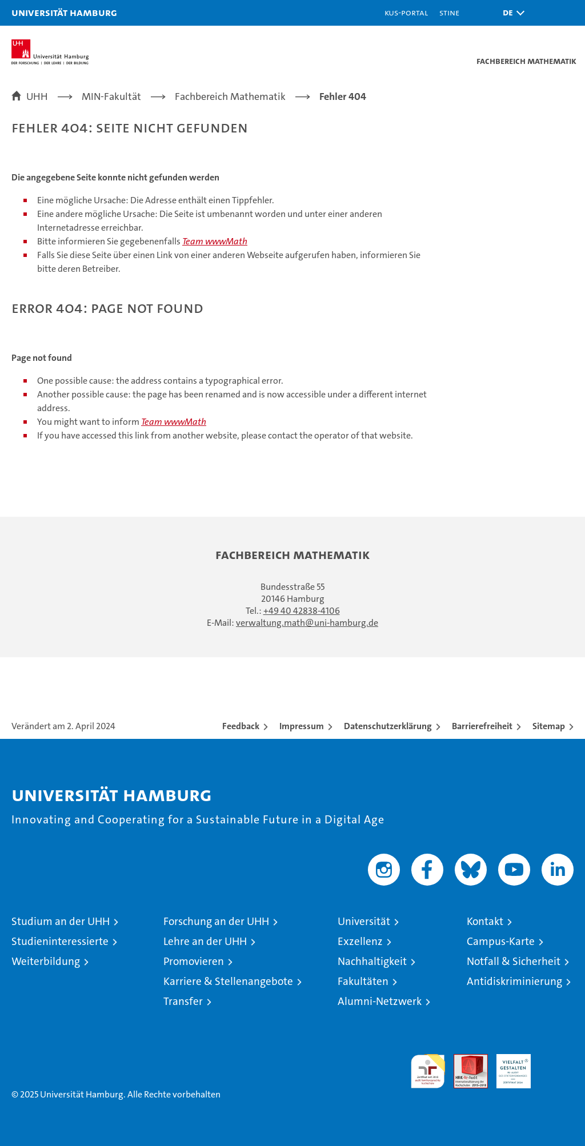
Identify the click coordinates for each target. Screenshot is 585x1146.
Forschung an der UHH (216, 921)
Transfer (183, 1001)
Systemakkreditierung (556, 1060)
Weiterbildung (45, 961)
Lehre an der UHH (205, 941)
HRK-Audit (507, 1066)
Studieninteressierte (60, 941)
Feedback (240, 726)
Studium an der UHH (60, 921)
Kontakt (485, 921)
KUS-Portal (406, 12)
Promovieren (193, 961)
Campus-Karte (501, 941)
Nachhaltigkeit (372, 961)
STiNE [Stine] (449, 12)
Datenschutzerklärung (388, 726)
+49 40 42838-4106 (301, 611)
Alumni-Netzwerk (380, 1001)
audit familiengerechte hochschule (428, 1071)
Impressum (301, 726)
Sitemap (548, 726)
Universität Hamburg (64, 12)
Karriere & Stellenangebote (228, 981)
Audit (464, 1060)
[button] (510, 13)
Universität (364, 921)
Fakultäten (363, 981)
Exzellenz (360, 941)
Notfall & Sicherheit (513, 961)
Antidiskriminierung (514, 981)
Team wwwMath (214, 241)
